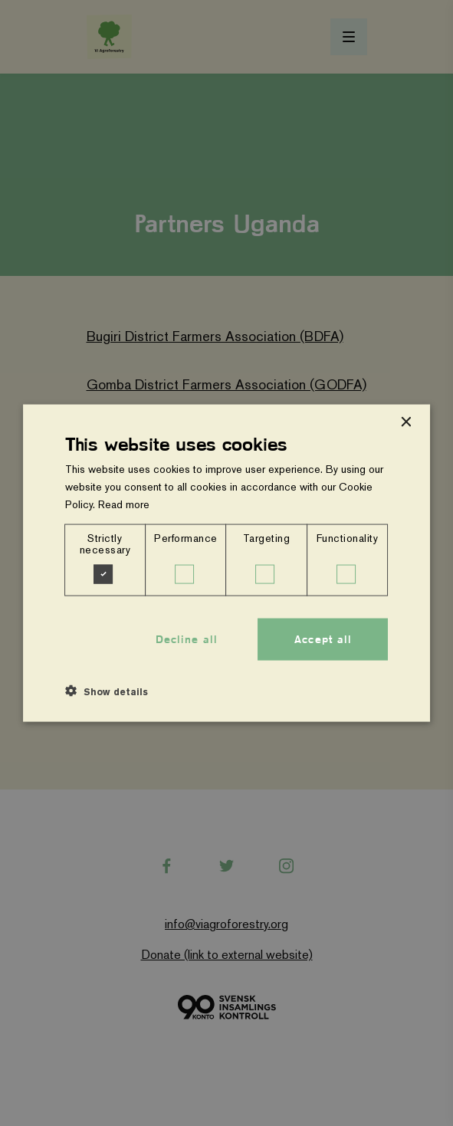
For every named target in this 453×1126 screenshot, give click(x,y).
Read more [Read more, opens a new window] (123, 503)
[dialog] (227, 563)
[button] (106, 691)
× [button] (405, 422)
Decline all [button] (187, 638)
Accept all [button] (323, 638)
